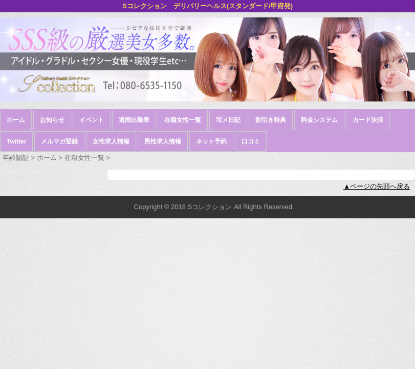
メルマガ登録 (59, 141)
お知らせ (52, 120)
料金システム (319, 120)
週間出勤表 (134, 120)
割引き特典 (270, 120)
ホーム (16, 120)
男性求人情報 (162, 141)
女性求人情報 (111, 141)
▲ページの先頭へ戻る (376, 186)
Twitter (16, 141)
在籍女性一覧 (182, 120)
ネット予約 (211, 141)
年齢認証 (16, 157)
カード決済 (368, 120)
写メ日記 (228, 120)
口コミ (251, 141)
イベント (91, 120)
